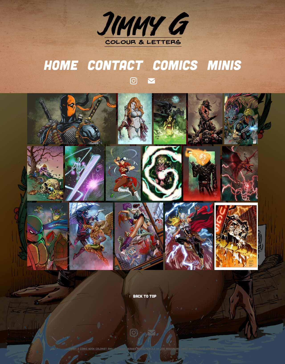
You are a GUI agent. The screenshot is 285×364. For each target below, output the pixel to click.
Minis (224, 64)
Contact (115, 64)
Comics (175, 64)
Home (61, 64)
